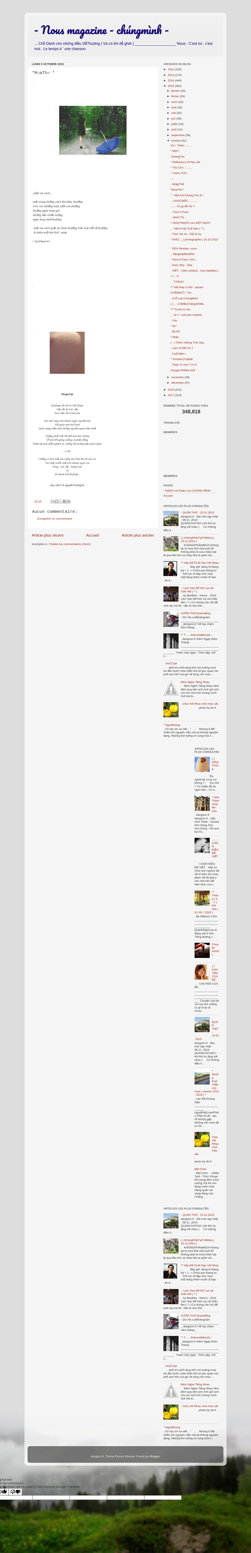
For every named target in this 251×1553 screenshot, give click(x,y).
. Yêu (174, 320)
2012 (171, 69)
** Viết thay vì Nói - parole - (188, 287)
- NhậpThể (177, 184)
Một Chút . (201, 1169)
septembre (178, 135)
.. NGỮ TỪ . (178, 217)
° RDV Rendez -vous (184, 248)
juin (173, 118)
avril (174, 107)
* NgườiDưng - (172, 725)
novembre (178, 377)
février (175, 96)
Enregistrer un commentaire (54, 518)
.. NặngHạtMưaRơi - (183, 254)
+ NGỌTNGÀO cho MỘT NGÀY (191, 222)
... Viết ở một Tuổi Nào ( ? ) (187, 228)
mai (174, 112)
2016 (171, 389)
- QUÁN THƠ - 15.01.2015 (197, 512)
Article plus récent (47, 535)
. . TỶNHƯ (177, 281)
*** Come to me (180, 309)
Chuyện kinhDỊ (215, 949)
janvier (175, 90)
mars (174, 101)
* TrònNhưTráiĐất (182, 359)
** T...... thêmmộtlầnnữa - (196, 635)
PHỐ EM (171, 663)
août (174, 129)
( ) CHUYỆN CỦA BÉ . (215, 972)
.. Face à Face (180, 212)
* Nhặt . (175, 337)
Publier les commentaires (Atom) (70, 544)
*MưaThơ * (177, 189)
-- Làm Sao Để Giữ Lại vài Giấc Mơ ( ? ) (197, 589)
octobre (176, 140)
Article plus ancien (138, 535)
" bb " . (175, 326)
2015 (171, 86)
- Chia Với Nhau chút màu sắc (199, 703)
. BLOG (175, 331)
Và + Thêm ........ (181, 145)
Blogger (155, 1456)
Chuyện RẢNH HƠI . (184, 370)
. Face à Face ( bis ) (183, 259)
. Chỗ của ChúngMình (184, 298)
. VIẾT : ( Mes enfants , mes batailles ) (195, 270)
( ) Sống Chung (215, 763)
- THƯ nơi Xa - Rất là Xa (186, 234)
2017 (171, 395)
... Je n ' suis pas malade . (187, 314)
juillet (175, 124)
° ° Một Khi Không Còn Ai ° (187, 195)
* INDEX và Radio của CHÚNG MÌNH (187, 490)
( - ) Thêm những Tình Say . (188, 342)
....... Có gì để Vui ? (183, 206)
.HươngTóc (178, 156)
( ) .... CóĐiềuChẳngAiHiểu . (188, 303)
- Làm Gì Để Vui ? (182, 348)
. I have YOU (179, 173)
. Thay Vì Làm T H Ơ (183, 364)
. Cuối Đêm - (178, 353)
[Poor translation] (15, 1491)
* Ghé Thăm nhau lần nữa (215, 804)
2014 (171, 80)
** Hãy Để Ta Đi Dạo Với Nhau (200, 562)
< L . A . (175, 276)
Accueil (92, 535)
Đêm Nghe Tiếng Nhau (195, 682)
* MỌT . (175, 151)
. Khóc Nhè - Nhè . (182, 265)
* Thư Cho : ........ (181, 167)
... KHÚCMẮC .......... (184, 200)
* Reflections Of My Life (185, 162)
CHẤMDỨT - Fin (181, 292)
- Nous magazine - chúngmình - (101, 29)
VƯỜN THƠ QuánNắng (195, 613)
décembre (178, 382)
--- (172, 178)
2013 (171, 75)
